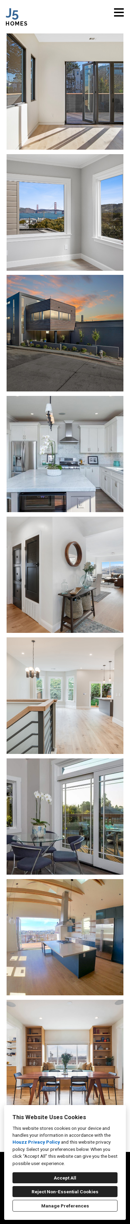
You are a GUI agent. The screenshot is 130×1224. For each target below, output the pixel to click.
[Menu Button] (119, 12)
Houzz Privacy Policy (36, 1142)
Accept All (65, 1178)
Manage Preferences (65, 1205)
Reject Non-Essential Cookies (65, 1191)
